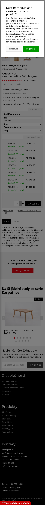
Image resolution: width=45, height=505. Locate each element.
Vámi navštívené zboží (14, 503)
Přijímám (30, 48)
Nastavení (14, 48)
